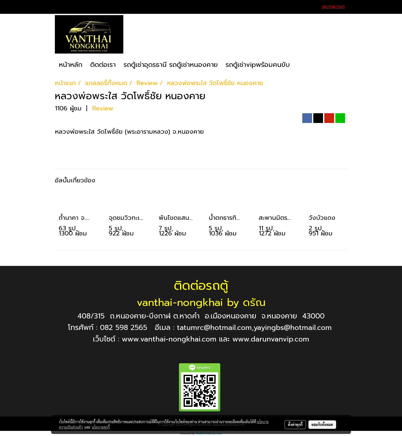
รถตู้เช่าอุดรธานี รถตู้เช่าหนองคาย (171, 65)
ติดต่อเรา (103, 65)
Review (102, 108)
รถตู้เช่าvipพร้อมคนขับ (258, 65)
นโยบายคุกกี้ (101, 427)
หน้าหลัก (70, 65)
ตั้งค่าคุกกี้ (295, 424)
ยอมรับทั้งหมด (322, 424)
